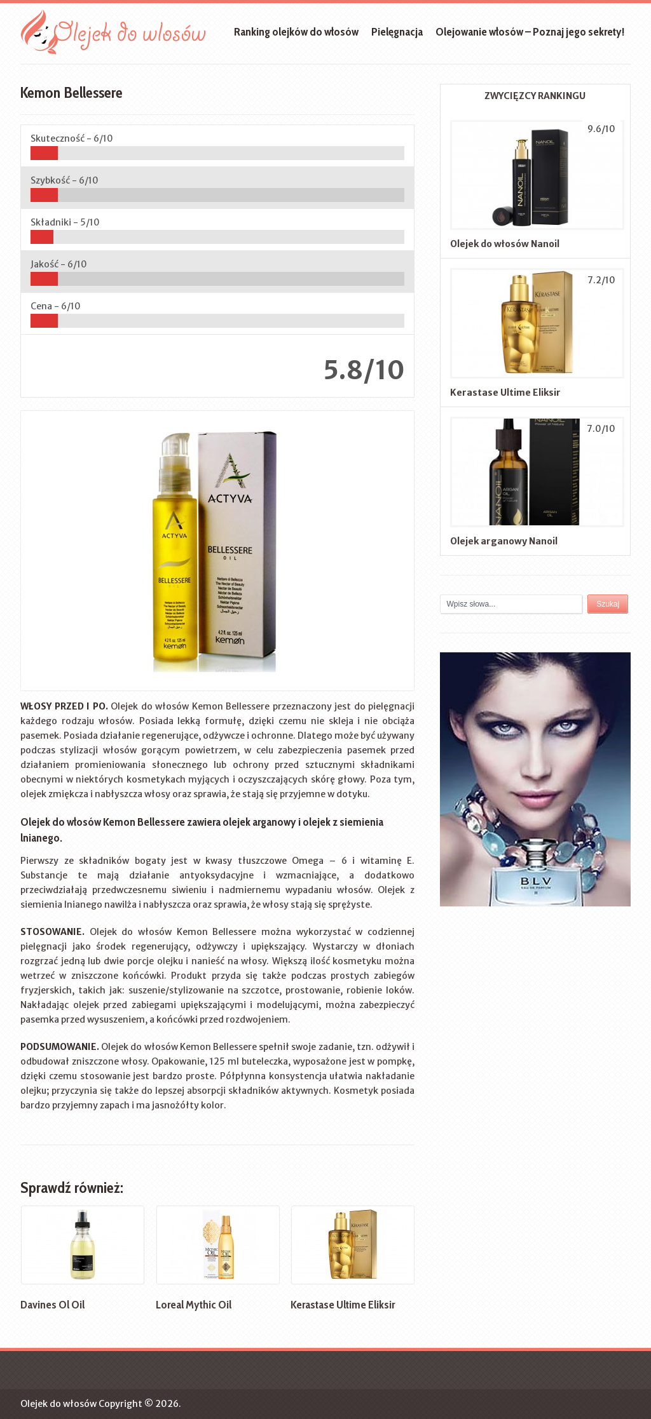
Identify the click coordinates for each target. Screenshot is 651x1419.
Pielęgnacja (397, 32)
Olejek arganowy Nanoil (504, 541)
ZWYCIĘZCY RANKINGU (535, 96)
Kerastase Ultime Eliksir (505, 392)
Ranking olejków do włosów (296, 32)
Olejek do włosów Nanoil (504, 244)
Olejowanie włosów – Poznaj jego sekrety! (529, 32)
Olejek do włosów (58, 1403)
